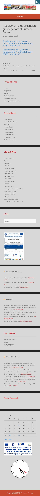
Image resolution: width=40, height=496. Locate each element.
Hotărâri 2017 (9, 127)
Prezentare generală (10, 339)
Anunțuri (6, 184)
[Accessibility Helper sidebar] (37, 2)
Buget (6, 161)
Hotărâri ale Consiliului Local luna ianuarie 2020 (20, 71)
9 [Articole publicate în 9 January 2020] (18, 425)
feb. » (10, 439)
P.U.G (7, 166)
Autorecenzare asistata (11, 287)
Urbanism (7, 163)
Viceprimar (7, 91)
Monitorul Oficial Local (11, 199)
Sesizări (6, 196)
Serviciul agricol (9, 176)
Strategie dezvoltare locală (12, 101)
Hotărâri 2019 (9, 132)
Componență (8, 119)
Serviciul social (8, 173)
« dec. (6, 439)
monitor (7, 63)
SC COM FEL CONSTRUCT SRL (13, 202)
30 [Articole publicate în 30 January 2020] (19, 435)
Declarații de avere (10, 98)
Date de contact (9, 96)
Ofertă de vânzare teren (12, 321)
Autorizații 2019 (10, 168)
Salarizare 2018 (10, 137)
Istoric (6, 342)
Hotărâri (6, 124)
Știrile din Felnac (12, 357)
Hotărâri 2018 (9, 129)
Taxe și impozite (9, 158)
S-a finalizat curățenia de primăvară (15, 376)
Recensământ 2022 (14, 271)
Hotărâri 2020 (9, 135)
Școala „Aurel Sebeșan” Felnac (13, 189)
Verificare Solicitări (10, 191)
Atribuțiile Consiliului (10, 122)
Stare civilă (7, 179)
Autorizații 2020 (10, 171)
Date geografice (9, 345)
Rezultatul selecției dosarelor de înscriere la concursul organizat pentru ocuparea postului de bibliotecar (19, 365)
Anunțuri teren (9, 186)
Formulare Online (9, 194)
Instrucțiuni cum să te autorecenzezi (15, 282)
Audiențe (6, 93)
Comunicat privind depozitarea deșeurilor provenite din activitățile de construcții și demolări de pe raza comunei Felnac (20, 372)
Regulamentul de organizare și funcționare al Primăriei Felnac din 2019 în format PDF (18, 51)
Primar (6, 88)
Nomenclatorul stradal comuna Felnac (16, 278)
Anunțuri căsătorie (11, 181)
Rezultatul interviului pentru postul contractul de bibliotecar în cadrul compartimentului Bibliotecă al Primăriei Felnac (20, 308)
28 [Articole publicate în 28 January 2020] (10, 435)
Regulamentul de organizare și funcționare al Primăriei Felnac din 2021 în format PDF (18, 43)
